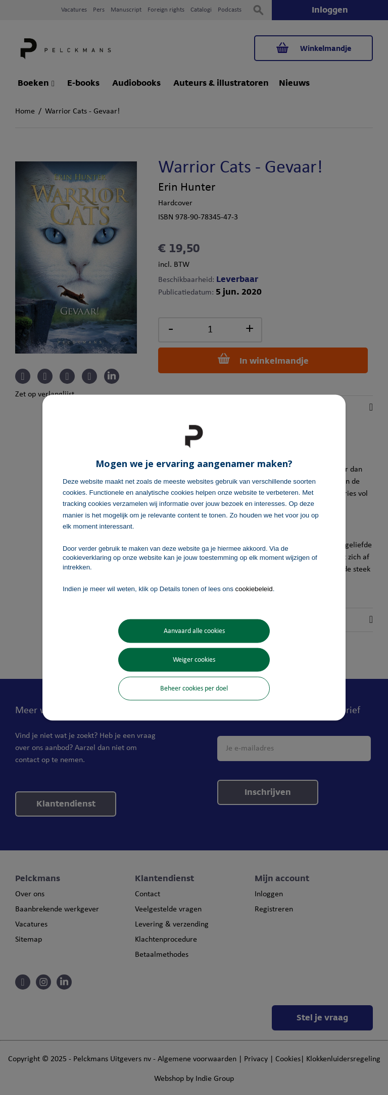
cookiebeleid (254, 588)
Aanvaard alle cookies (194, 631)
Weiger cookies (194, 660)
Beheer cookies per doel (194, 689)
